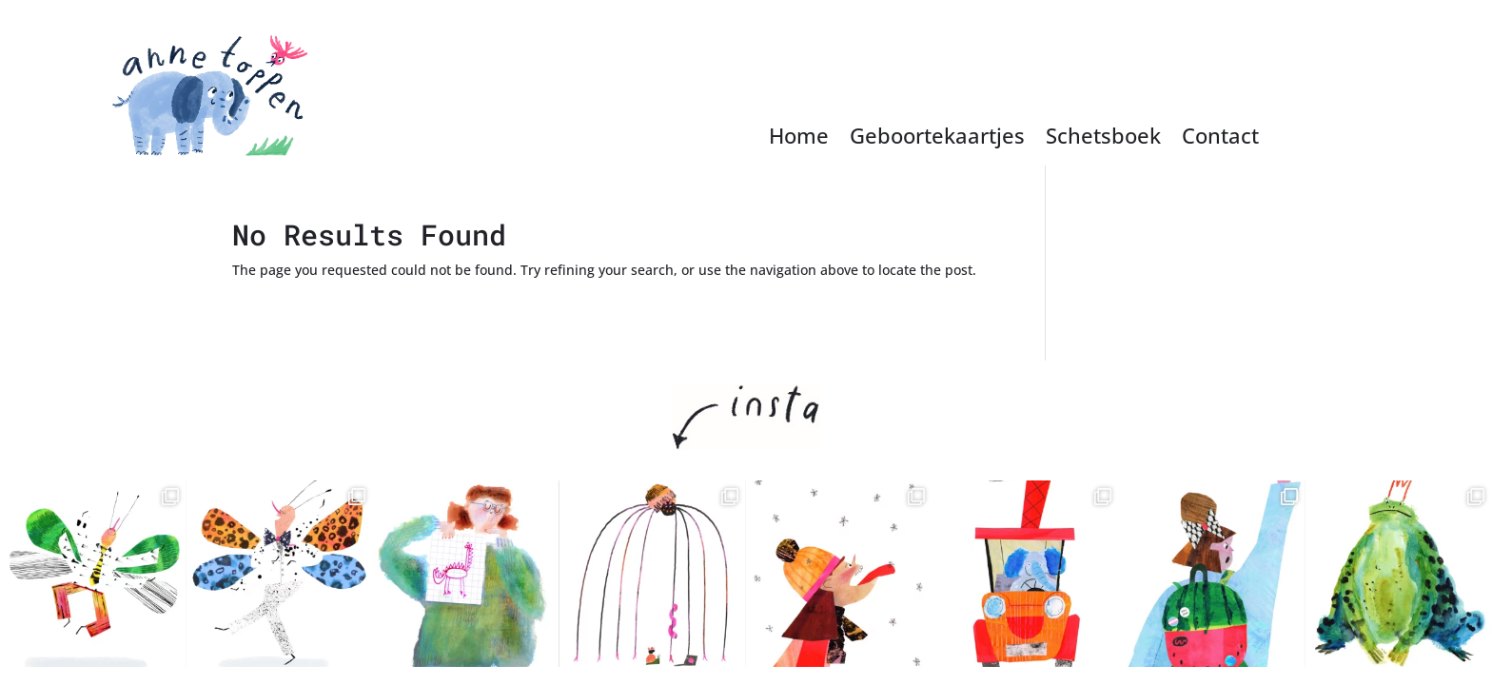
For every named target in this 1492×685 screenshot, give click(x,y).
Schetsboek (1103, 138)
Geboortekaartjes (937, 138)
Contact (1220, 138)
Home (799, 138)
